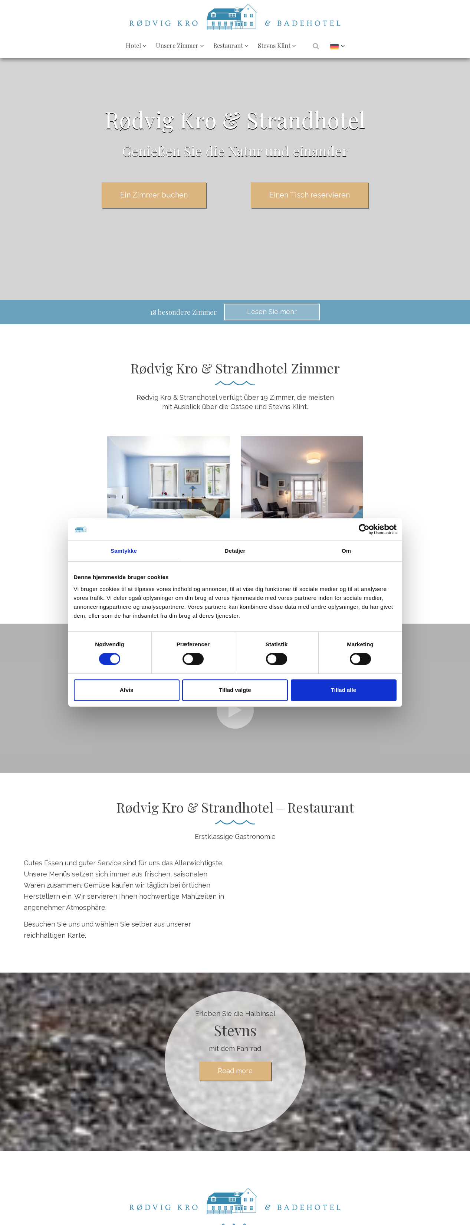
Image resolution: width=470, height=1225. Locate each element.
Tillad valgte (235, 690)
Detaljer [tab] (235, 551)
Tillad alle (343, 690)
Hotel (136, 45)
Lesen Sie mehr (272, 312)
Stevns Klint (277, 45)
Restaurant (230, 45)
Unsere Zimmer (180, 45)
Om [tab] (346, 551)
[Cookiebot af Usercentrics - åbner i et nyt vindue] (364, 529)
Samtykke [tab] (124, 551)
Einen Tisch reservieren (309, 194)
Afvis (127, 690)
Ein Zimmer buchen (154, 194)
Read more (235, 1071)
